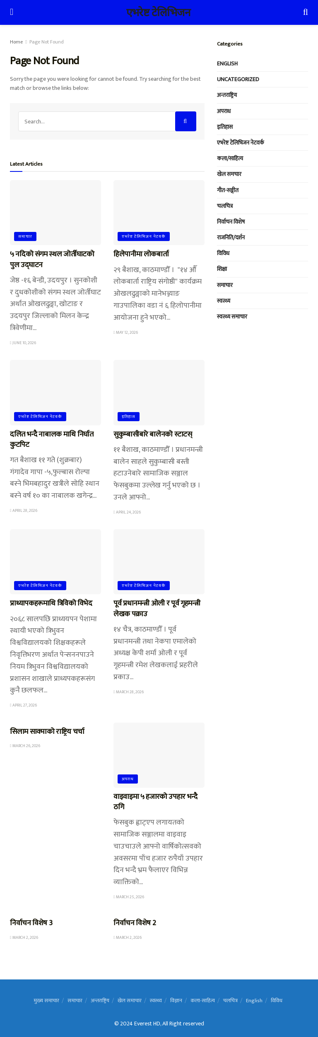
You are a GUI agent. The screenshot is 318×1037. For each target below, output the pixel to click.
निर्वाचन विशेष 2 (134, 923)
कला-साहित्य (202, 1000)
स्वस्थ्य (223, 301)
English (227, 63)
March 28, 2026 (128, 692)
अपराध (128, 779)
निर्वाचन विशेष (231, 222)
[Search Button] (185, 121)
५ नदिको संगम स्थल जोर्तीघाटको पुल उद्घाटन (52, 259)
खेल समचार (229, 174)
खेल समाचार (130, 1000)
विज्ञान (176, 1000)
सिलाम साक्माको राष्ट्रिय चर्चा (47, 732)
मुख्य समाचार (46, 1000)
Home (16, 42)
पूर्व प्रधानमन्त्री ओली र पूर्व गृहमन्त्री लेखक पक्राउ (156, 608)
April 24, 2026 (127, 512)
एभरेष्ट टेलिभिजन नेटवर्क (144, 236)
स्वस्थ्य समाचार (232, 316)
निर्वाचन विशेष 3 (31, 923)
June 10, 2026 (23, 343)
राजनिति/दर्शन (231, 237)
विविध (223, 253)
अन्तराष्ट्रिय (227, 95)
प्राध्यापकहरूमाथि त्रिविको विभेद (51, 603)
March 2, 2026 (24, 937)
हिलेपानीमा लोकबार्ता (141, 254)
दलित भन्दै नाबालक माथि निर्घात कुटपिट (52, 439)
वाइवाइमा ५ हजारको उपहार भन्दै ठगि (155, 802)
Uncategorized (238, 79)
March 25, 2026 (128, 897)
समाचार (25, 236)
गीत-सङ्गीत (227, 190)
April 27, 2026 (23, 705)
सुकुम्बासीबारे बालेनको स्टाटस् (152, 434)
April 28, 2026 (23, 510)
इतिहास (128, 416)
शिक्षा (222, 269)
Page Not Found (46, 42)
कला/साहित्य (230, 158)
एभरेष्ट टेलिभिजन (158, 12)
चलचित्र (225, 206)
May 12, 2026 (125, 332)
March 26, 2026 (25, 746)
